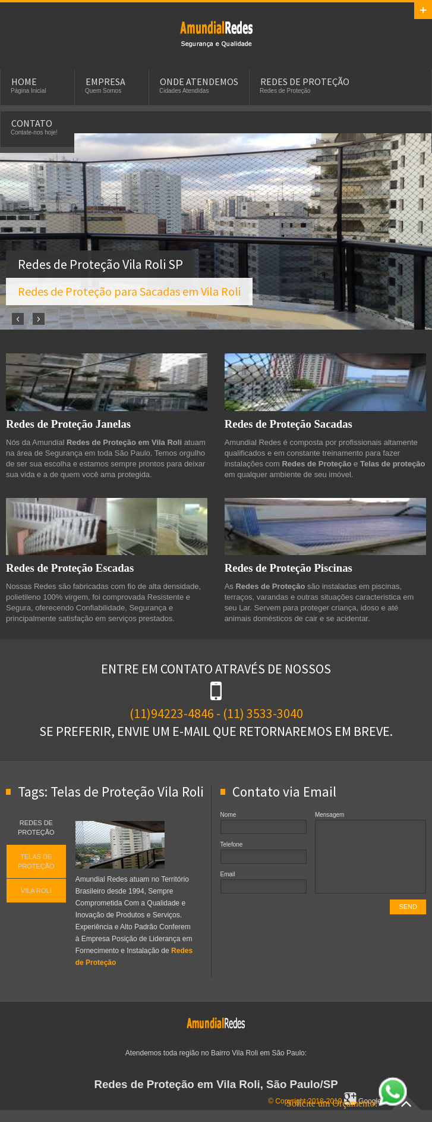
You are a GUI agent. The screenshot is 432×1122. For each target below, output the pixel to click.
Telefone (231, 844)
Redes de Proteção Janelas (68, 424)
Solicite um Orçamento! (347, 1103)
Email (227, 874)
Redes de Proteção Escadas (70, 568)
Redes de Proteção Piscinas (288, 568)
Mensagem (329, 814)
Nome (228, 814)
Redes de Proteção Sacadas (288, 424)
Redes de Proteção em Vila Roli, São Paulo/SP (216, 1084)
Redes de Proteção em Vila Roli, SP (216, 33)
